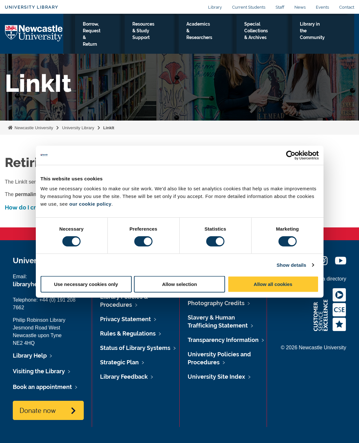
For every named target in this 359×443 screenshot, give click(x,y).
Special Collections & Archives (274, 38)
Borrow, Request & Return (124, 38)
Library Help (30, 355)
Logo (34, 37)
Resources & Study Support (173, 35)
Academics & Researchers (223, 35)
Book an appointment (42, 387)
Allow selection (179, 284)
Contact (346, 7)
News (300, 7)
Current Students (248, 7)
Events (322, 7)
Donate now (38, 410)
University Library (31, 7)
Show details (291, 264)
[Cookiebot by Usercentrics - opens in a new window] (291, 155)
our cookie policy (90, 204)
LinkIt (108, 127)
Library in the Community (325, 35)
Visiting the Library (81, 38)
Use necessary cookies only (86, 284)
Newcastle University (33, 127)
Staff (280, 7)
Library (215, 7)
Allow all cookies (273, 284)
